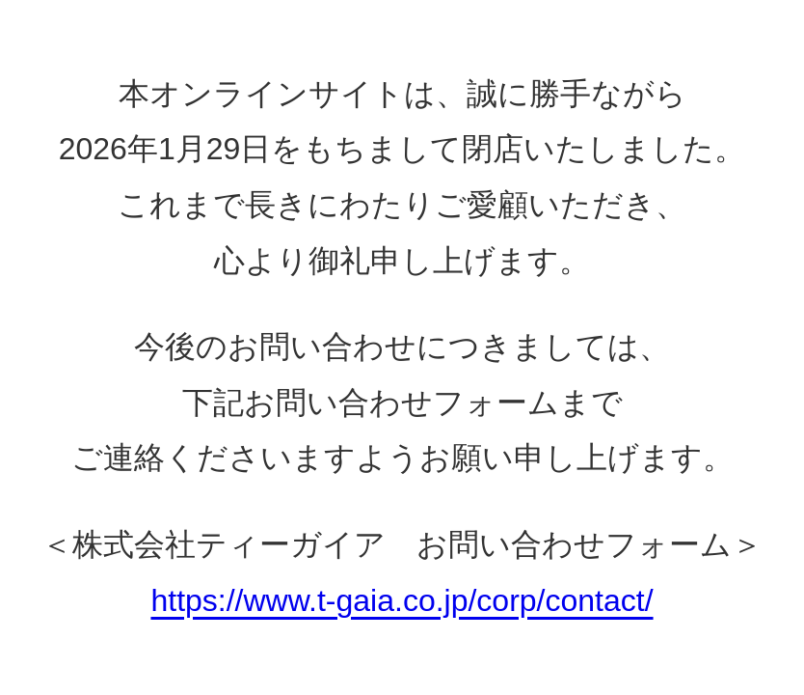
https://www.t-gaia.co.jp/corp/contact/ (401, 600)
